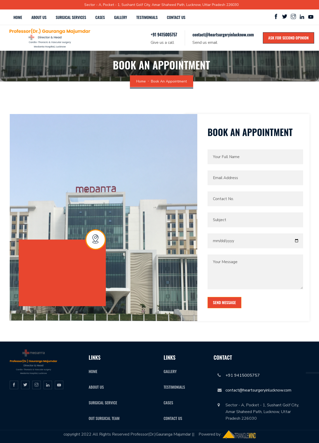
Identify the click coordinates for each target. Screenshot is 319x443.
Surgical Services (71, 17)
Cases (100, 17)
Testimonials (147, 17)
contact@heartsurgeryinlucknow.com (223, 35)
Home (18, 17)
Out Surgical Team (104, 418)
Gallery (120, 17)
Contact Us (173, 418)
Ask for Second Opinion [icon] (288, 37)
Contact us (176, 17)
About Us (38, 17)
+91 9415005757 (164, 35)
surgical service (103, 402)
